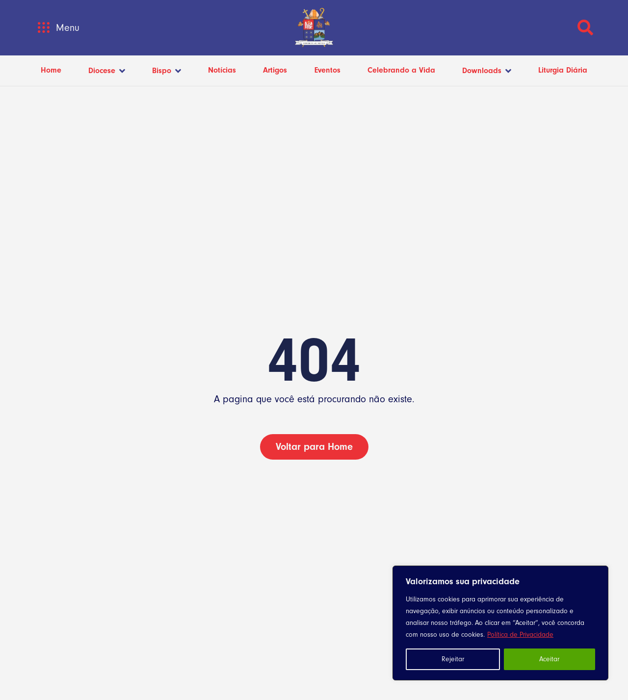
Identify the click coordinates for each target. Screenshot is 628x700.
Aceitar (549, 659)
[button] (43, 27)
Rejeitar (453, 659)
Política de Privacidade (520, 635)
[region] (500, 623)
